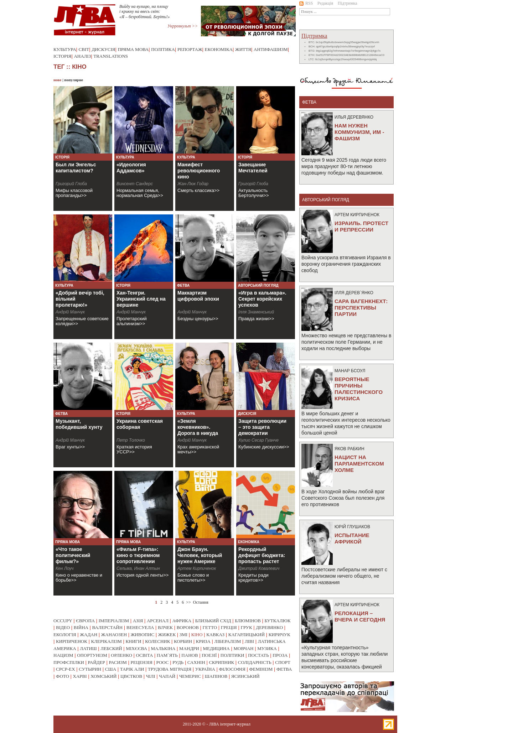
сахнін (196, 662)
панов (189, 655)
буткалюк (278, 620)
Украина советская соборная (139, 424)
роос (162, 662)
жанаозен (114, 634)
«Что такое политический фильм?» (73, 555)
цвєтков (131, 676)
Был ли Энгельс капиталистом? (76, 167)
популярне (73, 80)
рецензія (141, 662)
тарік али (132, 669)
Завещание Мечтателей (253, 167)
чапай (167, 676)
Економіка (219, 49)
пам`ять (167, 655)
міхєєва (136, 648)
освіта (144, 655)
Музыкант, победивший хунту (79, 424)
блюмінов (248, 620)
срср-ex (65, 669)
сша (110, 669)
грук (246, 627)
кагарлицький (246, 634)
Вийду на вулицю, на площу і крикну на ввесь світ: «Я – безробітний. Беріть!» (144, 11)
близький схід (213, 620)
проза (280, 655)
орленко (121, 655)
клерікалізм (106, 641)
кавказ (215, 634)
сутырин (90, 669)
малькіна (163, 648)
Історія (62, 56)
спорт (282, 662)
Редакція (325, 3)
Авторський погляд (258, 285)
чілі (150, 676)
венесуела (140, 627)
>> (188, 602)
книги (133, 641)
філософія (232, 669)
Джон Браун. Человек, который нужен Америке (199, 555)
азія (138, 620)
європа (85, 620)
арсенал (158, 620)
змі (183, 634)
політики (232, 655)
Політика (163, 49)
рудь (177, 662)
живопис (143, 634)
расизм (117, 662)
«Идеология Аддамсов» (131, 167)
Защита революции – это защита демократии (262, 427)
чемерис (190, 676)
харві (80, 676)
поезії (209, 655)
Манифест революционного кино (198, 171)
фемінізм (261, 669)
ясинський (245, 676)
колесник (157, 641)
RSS (306, 3)
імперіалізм (114, 620)
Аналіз (82, 56)
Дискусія (103, 49)
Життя (243, 49)
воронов (188, 627)
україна (205, 669)
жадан (88, 634)
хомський (103, 676)
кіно (197, 634)
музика (267, 648)
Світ (84, 49)
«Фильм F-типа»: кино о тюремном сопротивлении (138, 555)
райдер (96, 662)
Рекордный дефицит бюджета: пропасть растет (261, 555)
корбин (183, 641)
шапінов (216, 676)
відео (63, 627)
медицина (216, 648)
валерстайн (107, 627)
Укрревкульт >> (182, 26)
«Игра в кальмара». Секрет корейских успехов (262, 299)
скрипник (221, 662)
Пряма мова (133, 49)
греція (229, 627)
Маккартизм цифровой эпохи (198, 296)
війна (81, 627)
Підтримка (347, 3)
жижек (167, 634)
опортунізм (92, 655)
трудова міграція (169, 669)
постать (258, 655)
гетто (210, 627)
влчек (165, 627)
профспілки (68, 662)
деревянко (269, 627)
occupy (62, 620)
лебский (111, 648)
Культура (64, 49)
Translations (110, 56)
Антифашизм (271, 49)
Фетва (183, 285)
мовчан (243, 648)
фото (62, 676)
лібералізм (227, 641)
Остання (200, 602)
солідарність (254, 662)
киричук (279, 634)
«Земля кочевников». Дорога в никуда (197, 427)
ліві (249, 641)
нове (57, 80)
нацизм (63, 655)
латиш (88, 648)
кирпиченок (71, 641)
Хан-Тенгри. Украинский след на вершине (141, 299)
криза (203, 641)
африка (182, 620)
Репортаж (189, 49)
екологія (64, 634)
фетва (284, 669)
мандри (189, 648)
